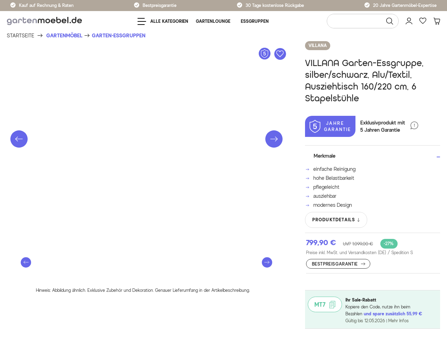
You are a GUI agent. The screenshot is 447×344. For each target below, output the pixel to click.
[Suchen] (389, 21)
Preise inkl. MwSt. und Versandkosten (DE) (359, 252)
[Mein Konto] (409, 21)
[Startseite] (20, 36)
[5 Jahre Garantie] (330, 126)
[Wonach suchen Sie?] (362, 21)
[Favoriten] (422, 21)
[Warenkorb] (436, 21)
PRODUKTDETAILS (336, 220)
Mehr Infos (398, 320)
